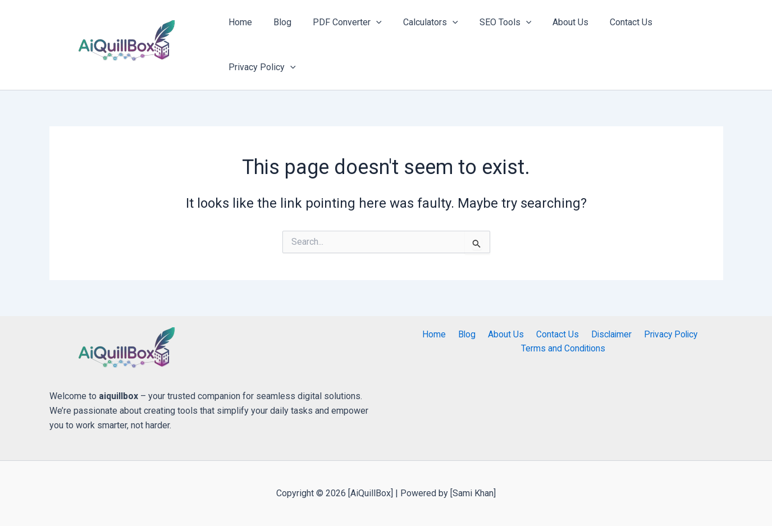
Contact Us (609, 22)
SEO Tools (490, 22)
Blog (278, 22)
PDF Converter (339, 22)
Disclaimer (605, 334)
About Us (552, 22)
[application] (368, 22)
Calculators (418, 22)
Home (239, 22)
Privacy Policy (261, 67)
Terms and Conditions (563, 349)
